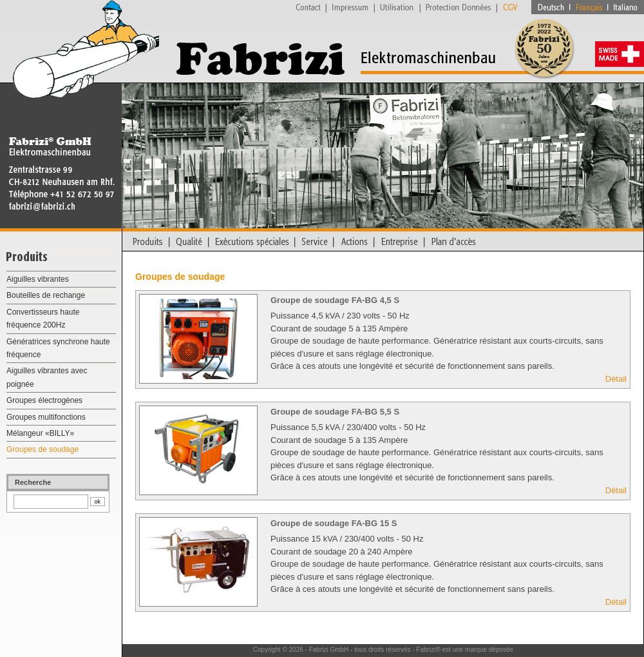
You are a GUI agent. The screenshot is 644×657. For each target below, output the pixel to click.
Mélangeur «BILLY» (40, 433)
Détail (616, 379)
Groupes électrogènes (44, 400)
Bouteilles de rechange (45, 295)
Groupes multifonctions (46, 417)
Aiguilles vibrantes (37, 279)
